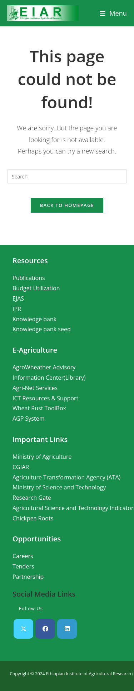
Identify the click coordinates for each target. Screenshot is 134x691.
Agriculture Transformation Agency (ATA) (66, 477)
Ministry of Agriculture (42, 457)
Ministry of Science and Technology (59, 487)
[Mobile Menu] (113, 13)
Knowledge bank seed (42, 329)
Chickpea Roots (33, 518)
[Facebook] (45, 629)
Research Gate (32, 498)
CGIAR (21, 467)
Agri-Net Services (35, 388)
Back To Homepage (67, 205)
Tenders (23, 566)
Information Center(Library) (49, 377)
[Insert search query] (67, 176)
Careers (23, 556)
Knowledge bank (34, 319)
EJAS (18, 298)
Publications (29, 278)
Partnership (28, 577)
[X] (23, 629)
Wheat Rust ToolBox (39, 408)
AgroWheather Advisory (44, 367)
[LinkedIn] (67, 629)
